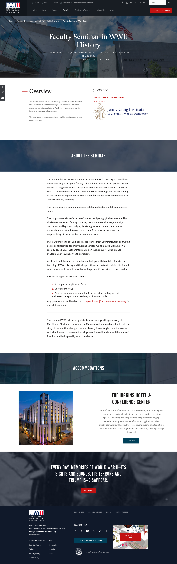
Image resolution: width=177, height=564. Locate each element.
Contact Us (52, 545)
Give (112, 10)
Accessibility (34, 557)
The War (66, 10)
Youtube (131, 3)
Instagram (127, 3)
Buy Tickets (79, 512)
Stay (44, 10)
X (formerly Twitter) (135, 3)
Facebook (122, 3)
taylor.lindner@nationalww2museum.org (105, 301)
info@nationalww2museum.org (42, 531)
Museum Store (122, 512)
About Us (101, 10)
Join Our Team (35, 545)
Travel (37, 3)
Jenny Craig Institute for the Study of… (43, 21)
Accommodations (117, 97)
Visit (35, 10)
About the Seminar (101, 97)
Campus (55, 3)
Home (11, 21)
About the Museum (37, 540)
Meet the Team (99, 101)
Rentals (51, 549)
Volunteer (33, 549)
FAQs (50, 553)
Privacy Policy (34, 553)
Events (54, 10)
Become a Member (95, 512)
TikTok (140, 3)
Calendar (66, 3)
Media (50, 540)
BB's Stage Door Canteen (83, 3)
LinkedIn (144, 3)
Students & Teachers (83, 10)
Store (46, 3)
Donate (109, 512)
